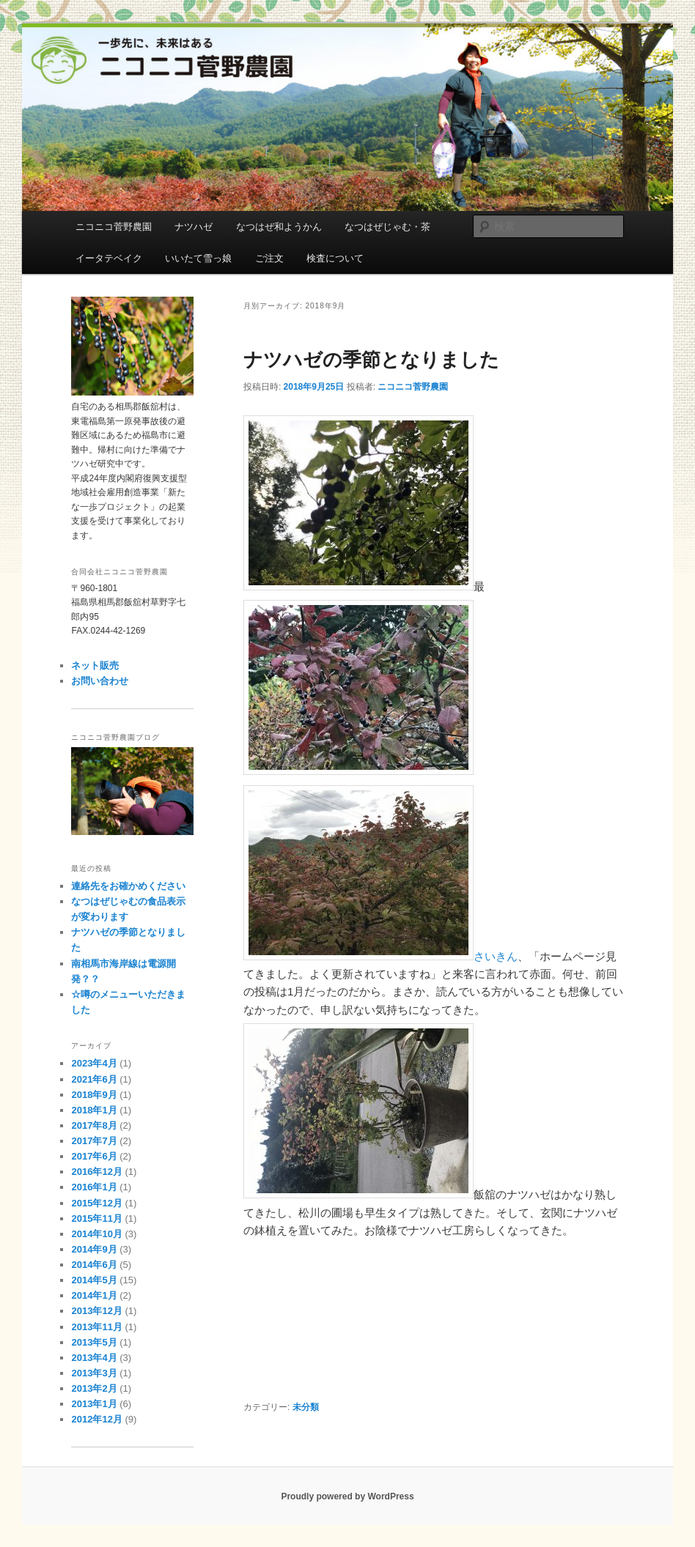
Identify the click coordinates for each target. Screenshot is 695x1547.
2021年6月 (94, 1079)
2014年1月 (94, 1295)
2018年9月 (94, 1094)
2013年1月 (94, 1403)
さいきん (380, 956)
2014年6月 (94, 1264)
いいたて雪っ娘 (198, 258)
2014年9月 (94, 1249)
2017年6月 (94, 1156)
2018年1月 (94, 1110)
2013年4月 (94, 1357)
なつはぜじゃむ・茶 (387, 226)
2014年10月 (96, 1233)
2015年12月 (96, 1203)
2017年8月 (94, 1125)
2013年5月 (94, 1342)
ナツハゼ (193, 226)
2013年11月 (96, 1326)
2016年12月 (96, 1171)
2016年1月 (94, 1186)
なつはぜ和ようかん (279, 226)
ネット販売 (95, 665)
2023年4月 (94, 1063)
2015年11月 (96, 1218)
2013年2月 (94, 1388)
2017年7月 (94, 1140)
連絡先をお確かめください (128, 885)
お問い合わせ (99, 680)
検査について (335, 258)
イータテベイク (109, 258)
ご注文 (269, 258)
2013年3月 (94, 1373)
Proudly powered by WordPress (347, 1496)
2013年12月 (96, 1310)
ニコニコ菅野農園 (114, 226)
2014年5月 (94, 1280)
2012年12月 (96, 1419)
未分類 (306, 1407)
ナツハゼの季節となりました (371, 360)
